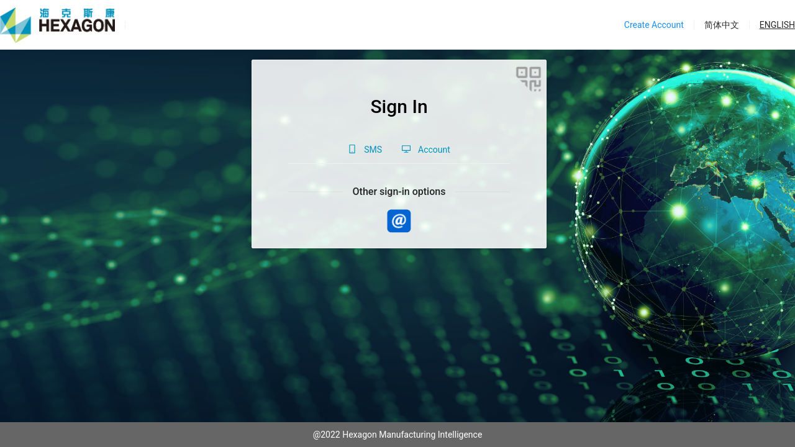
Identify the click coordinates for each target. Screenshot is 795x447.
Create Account (654, 25)
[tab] (365, 149)
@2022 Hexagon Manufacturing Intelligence (398, 435)
